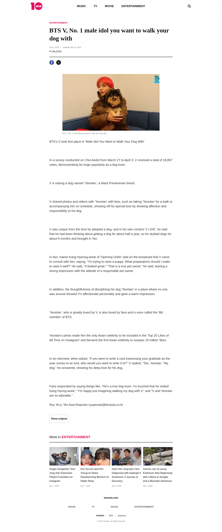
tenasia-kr (122, 516)
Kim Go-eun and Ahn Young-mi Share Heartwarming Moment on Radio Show (95, 475)
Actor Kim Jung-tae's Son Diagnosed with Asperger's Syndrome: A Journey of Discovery (126, 475)
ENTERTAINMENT (133, 6)
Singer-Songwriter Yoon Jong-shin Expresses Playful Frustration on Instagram (62, 475)
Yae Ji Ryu (57, 51)
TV (95, 6)
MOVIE (109, 6)
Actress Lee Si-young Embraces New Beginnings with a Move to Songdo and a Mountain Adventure (158, 475)
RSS (111, 516)
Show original (59, 418)
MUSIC (81, 6)
